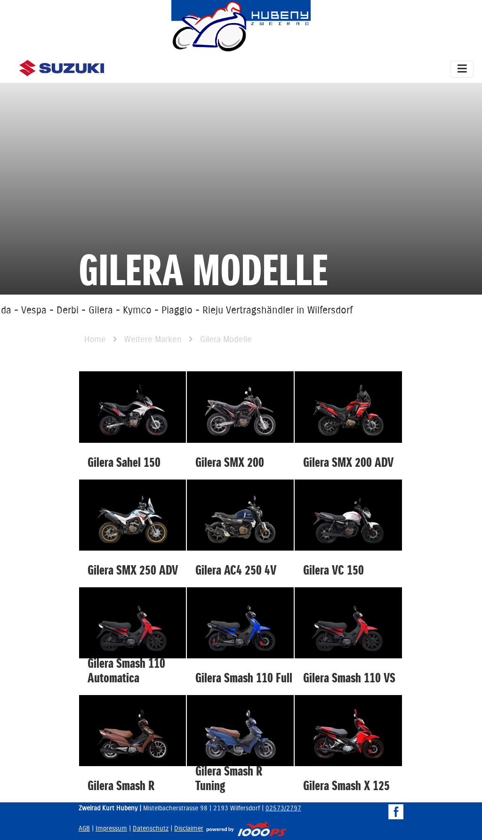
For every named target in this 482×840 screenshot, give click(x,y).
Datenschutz (151, 828)
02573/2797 (283, 808)
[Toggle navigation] (462, 69)
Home (95, 339)
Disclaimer (188, 828)
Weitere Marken (153, 339)
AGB (84, 828)
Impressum (111, 828)
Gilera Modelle (226, 339)
